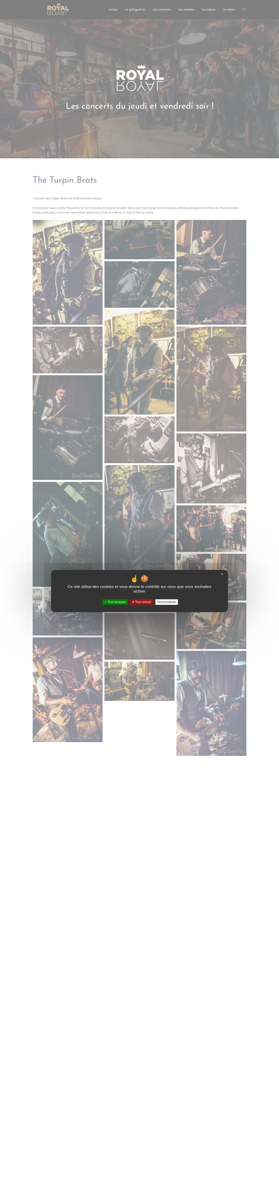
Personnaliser (166, 602)
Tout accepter (115, 602)
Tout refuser (141, 602)
